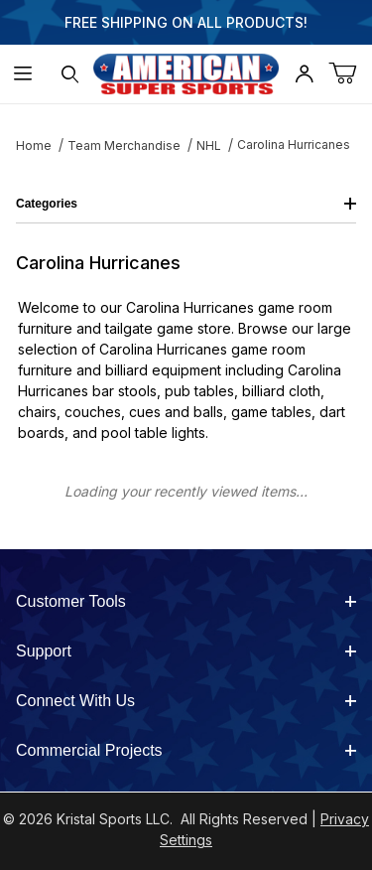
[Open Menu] (23, 74)
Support (186, 651)
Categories (186, 204)
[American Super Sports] (186, 72)
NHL (208, 145)
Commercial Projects (186, 750)
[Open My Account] (303, 74)
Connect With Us (186, 700)
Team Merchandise (124, 145)
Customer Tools (186, 601)
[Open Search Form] (70, 74)
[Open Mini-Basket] (350, 74)
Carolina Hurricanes (293, 144)
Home (34, 145)
